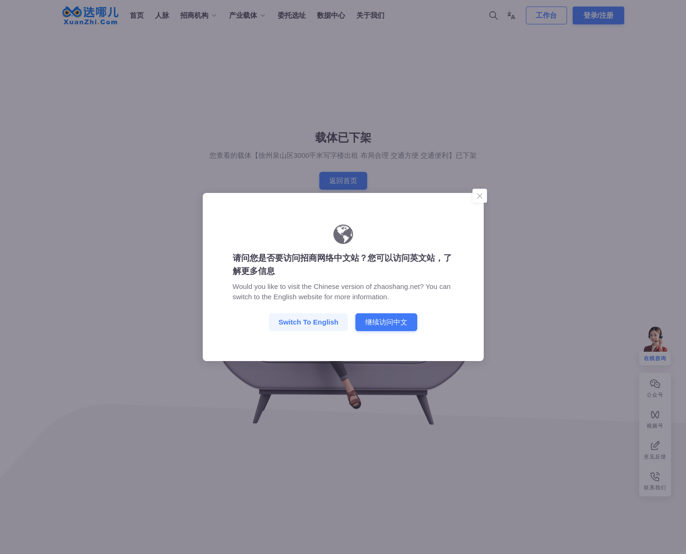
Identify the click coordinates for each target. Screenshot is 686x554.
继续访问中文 (386, 322)
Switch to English (309, 322)
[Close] (479, 196)
